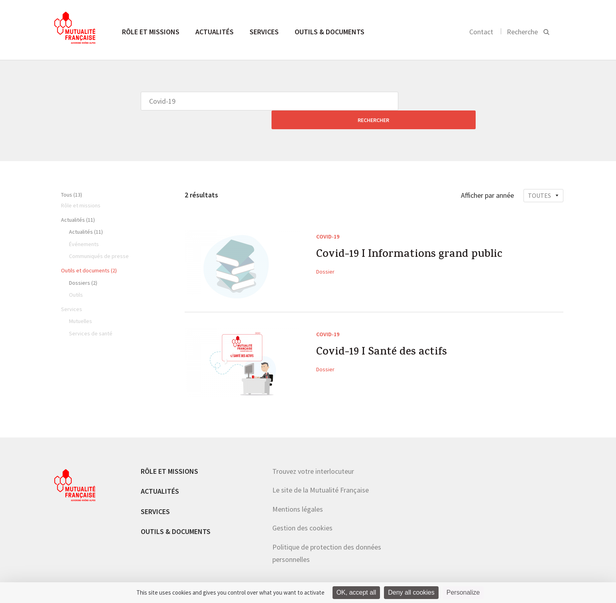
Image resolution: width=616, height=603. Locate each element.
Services (264, 31)
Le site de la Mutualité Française (320, 471)
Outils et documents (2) (89, 251)
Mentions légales (297, 490)
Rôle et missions (150, 31)
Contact (481, 31)
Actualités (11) (78, 201)
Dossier (325, 254)
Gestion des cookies (302, 509)
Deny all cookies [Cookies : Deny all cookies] (411, 592)
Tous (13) (71, 175)
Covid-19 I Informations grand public (417, 237)
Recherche (522, 31)
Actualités (214, 31)
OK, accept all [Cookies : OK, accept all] (356, 592)
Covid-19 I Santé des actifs (387, 335)
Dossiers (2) (83, 264)
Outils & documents (329, 31)
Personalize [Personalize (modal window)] (463, 592)
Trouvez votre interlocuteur (313, 452)
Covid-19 (327, 217)
